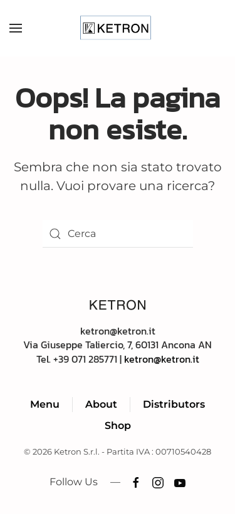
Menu (45, 404)
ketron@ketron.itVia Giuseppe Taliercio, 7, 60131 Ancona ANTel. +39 (117, 344)
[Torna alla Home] (117, 28)
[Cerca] (118, 234)
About (101, 404)
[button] (15, 28)
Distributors (174, 404)
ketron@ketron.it (161, 358)
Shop (118, 425)
